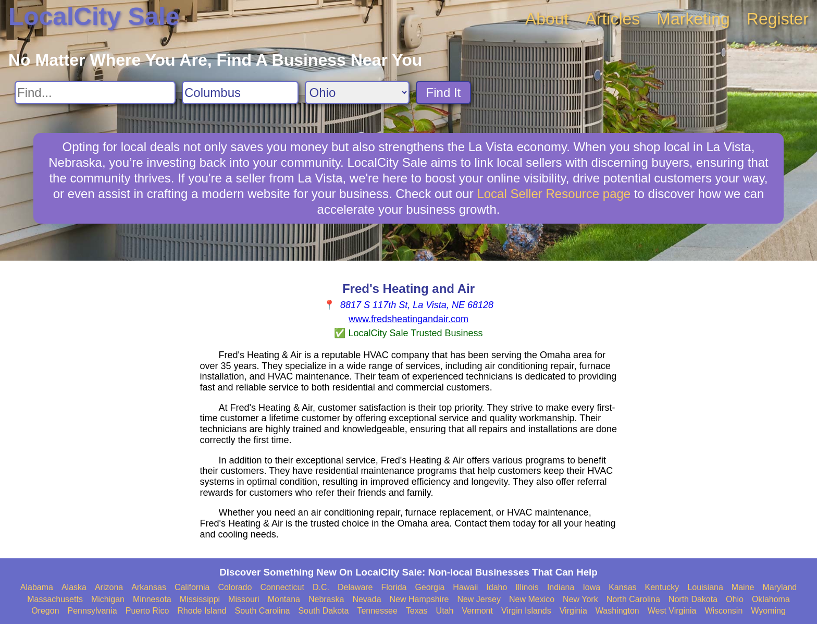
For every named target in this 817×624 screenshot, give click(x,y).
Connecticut (282, 587)
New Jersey (479, 599)
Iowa (591, 587)
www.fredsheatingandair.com (408, 319)
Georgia (429, 587)
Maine (743, 587)
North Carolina (633, 599)
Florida (394, 587)
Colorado (235, 587)
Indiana (561, 587)
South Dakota (323, 610)
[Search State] (357, 92)
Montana (284, 599)
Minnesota (152, 599)
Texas (417, 610)
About (547, 18)
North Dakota (693, 599)
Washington (617, 610)
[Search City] (240, 92)
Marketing (693, 18)
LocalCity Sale (93, 16)
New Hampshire (419, 599)
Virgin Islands (526, 610)
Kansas (622, 587)
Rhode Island (201, 610)
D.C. (321, 587)
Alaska (73, 587)
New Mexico (531, 599)
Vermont (477, 610)
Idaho (496, 587)
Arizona (109, 587)
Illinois (526, 587)
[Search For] (95, 92)
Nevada (366, 599)
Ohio (735, 599)
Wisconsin (723, 610)
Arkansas (148, 587)
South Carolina (262, 610)
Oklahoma (771, 599)
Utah (445, 610)
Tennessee (377, 610)
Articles (612, 18)
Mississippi (200, 599)
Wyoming (768, 610)
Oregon (45, 610)
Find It (443, 92)
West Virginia (672, 610)
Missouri (243, 599)
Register (778, 18)
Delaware (355, 587)
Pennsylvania (92, 610)
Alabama (36, 587)
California (192, 587)
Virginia (573, 610)
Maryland (779, 587)
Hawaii (465, 587)
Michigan (108, 599)
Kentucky (662, 587)
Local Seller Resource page (553, 194)
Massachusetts (55, 599)
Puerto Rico (147, 610)
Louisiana (705, 587)
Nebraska (326, 599)
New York (580, 599)
